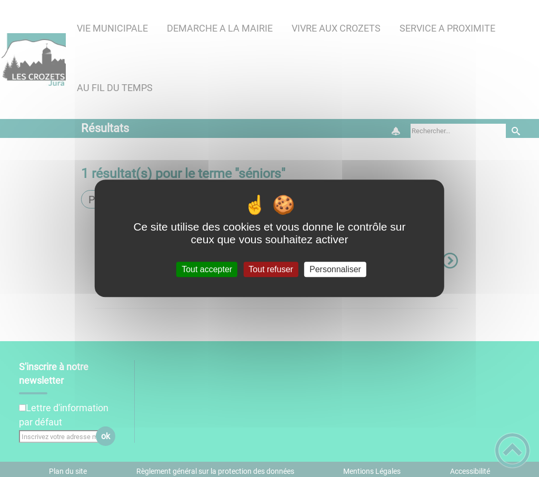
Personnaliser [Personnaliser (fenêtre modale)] (335, 269)
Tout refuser (270, 269)
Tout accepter (207, 269)
